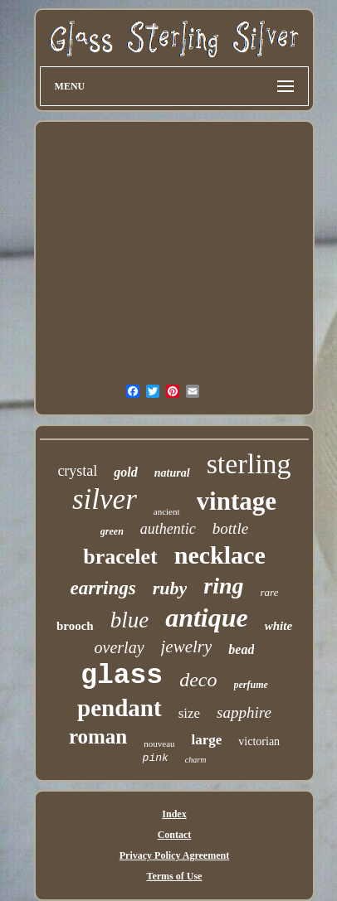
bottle (230, 528)
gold (125, 472)
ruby (170, 588)
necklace (220, 555)
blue (129, 620)
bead (241, 649)
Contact (175, 834)
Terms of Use (175, 876)
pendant (119, 708)
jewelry (186, 646)
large (207, 740)
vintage (236, 501)
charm (196, 759)
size (189, 713)
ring (223, 585)
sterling (249, 463)
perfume (251, 684)
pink (155, 758)
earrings (103, 588)
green (112, 531)
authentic (168, 529)
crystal (77, 471)
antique (206, 617)
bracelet (120, 557)
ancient (167, 511)
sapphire (244, 712)
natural (172, 473)
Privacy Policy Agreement (174, 855)
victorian (259, 741)
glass (122, 676)
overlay (119, 647)
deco (198, 679)
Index (174, 814)
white (278, 625)
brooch (75, 625)
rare (270, 592)
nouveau (159, 743)
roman (98, 736)
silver (104, 499)
